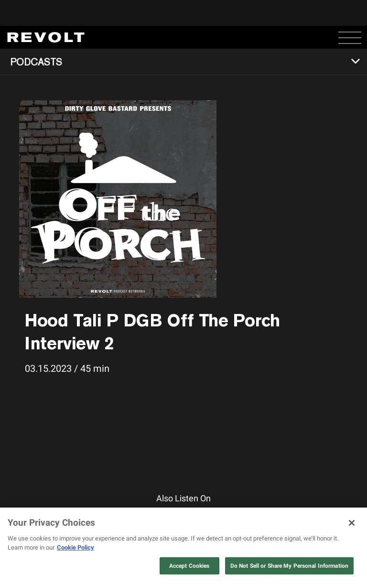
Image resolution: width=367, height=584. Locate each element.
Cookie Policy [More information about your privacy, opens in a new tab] (75, 547)
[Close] (351, 522)
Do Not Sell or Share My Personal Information (289, 565)
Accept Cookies (189, 565)
